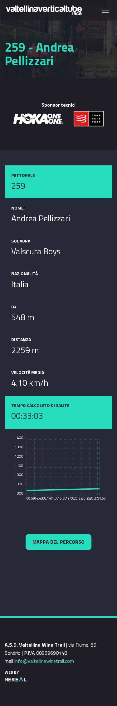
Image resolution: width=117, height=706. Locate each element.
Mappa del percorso (58, 542)
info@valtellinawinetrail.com (44, 661)
